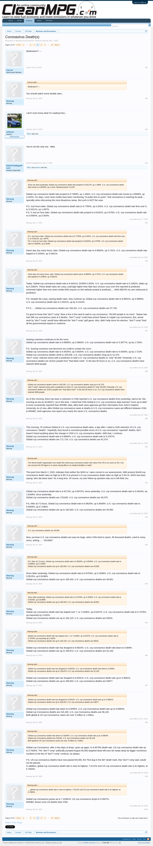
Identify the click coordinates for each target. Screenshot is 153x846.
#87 (146, 331)
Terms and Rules (144, 843)
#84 (146, 163)
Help (134, 839)
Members (49, 20)
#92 (146, 517)
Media (39, 20)
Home (10, 20)
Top (144, 839)
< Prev (18, 45)
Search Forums (10, 24)
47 (52, 45)
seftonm (10, 132)
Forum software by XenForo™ (24, 843)
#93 (146, 545)
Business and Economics (25, 41)
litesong (45, 41)
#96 (146, 655)
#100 (146, 809)
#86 (146, 261)
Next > (57, 45)
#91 (146, 483)
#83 (146, 129)
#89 (146, 418)
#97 (146, 685)
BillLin (29, 134)
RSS (148, 839)
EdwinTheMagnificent (14, 166)
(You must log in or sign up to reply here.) (133, 818)
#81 (146, 67)
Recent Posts (24, 24)
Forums (29, 21)
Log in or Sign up (140, 2)
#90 (146, 447)
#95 (146, 623)
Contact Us (127, 839)
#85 (146, 223)
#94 (146, 584)
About (19, 20)
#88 (146, 371)
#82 (146, 98)
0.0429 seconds (89, 843)
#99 (146, 776)
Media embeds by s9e (54, 843)
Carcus (9, 70)
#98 (146, 722)
